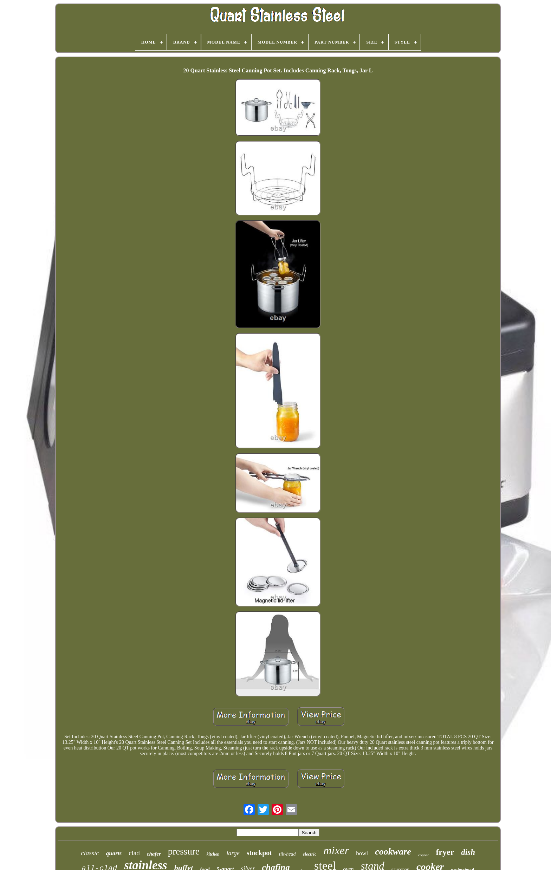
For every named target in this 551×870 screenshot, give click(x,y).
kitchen (213, 854)
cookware (393, 851)
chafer (154, 854)
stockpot (259, 853)
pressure (184, 851)
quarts (114, 853)
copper (423, 855)
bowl (362, 853)
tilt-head (287, 854)
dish (468, 852)
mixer (336, 850)
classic (90, 853)
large (232, 853)
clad (134, 853)
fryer (445, 852)
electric (309, 854)
